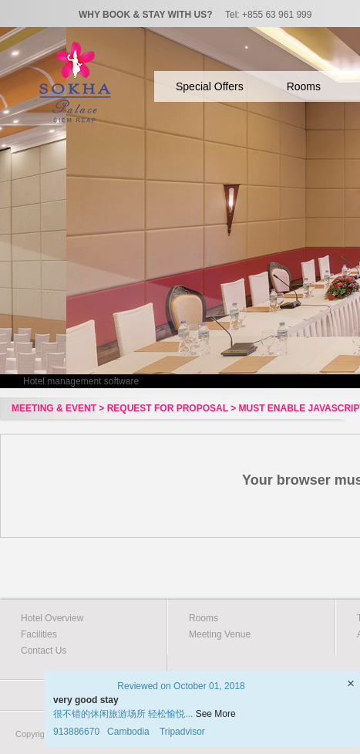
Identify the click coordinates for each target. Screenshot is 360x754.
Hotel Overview (52, 618)
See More (216, 713)
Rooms (304, 86)
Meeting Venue (220, 634)
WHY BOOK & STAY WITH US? (146, 14)
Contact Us (43, 650)
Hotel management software (81, 381)
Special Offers (210, 86)
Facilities (39, 634)
